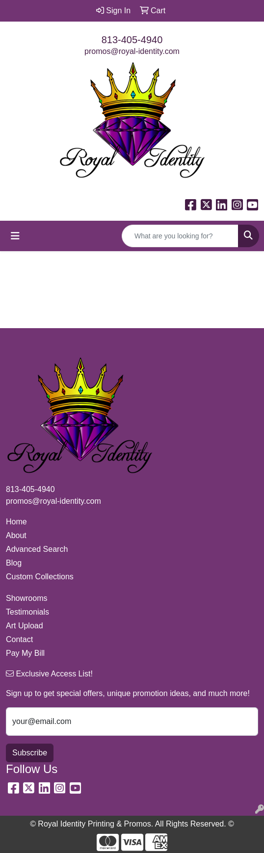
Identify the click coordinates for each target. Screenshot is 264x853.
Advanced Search (37, 549)
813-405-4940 (132, 39)
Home (16, 521)
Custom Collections (40, 576)
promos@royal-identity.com (132, 51)
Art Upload (24, 625)
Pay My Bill (25, 653)
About (16, 535)
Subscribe (29, 753)
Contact (19, 639)
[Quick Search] (180, 236)
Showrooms (26, 598)
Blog (14, 563)
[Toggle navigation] (15, 236)
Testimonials (27, 612)
